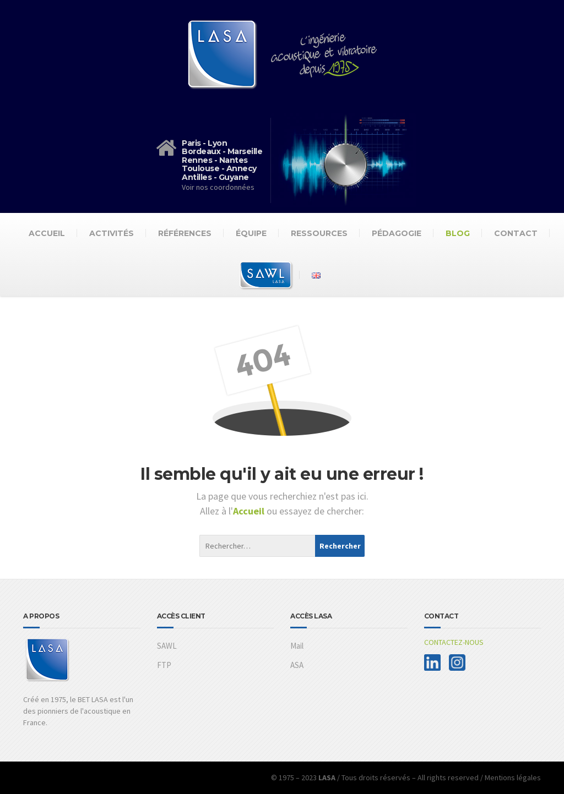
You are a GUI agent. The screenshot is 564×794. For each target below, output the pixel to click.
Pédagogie (396, 233)
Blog (458, 233)
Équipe (251, 233)
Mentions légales (513, 777)
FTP (164, 665)
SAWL (167, 645)
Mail (296, 645)
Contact (516, 233)
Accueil (47, 233)
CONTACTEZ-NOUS (454, 642)
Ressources (319, 233)
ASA (296, 665)
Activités (111, 233)
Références (185, 233)
